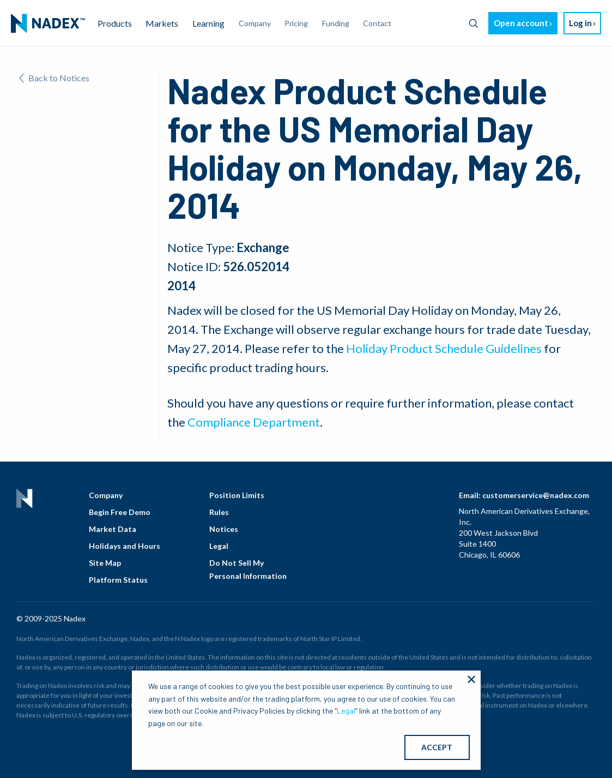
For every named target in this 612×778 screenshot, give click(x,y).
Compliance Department (253, 422)
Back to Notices (54, 78)
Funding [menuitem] (335, 23)
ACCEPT (436, 747)
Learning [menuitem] (208, 23)
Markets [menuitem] (162, 23)
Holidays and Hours (124, 545)
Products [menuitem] (115, 23)
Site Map (105, 562)
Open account (521, 23)
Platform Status (118, 579)
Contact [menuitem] (377, 23)
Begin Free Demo (119, 512)
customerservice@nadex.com (535, 495)
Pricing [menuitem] (296, 23)
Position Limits (236, 495)
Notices (223, 529)
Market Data (112, 529)
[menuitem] (48, 23)
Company (106, 495)
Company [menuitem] (255, 23)
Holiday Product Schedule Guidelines (444, 348)
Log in (580, 23)
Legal (218, 545)
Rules (219, 512)
